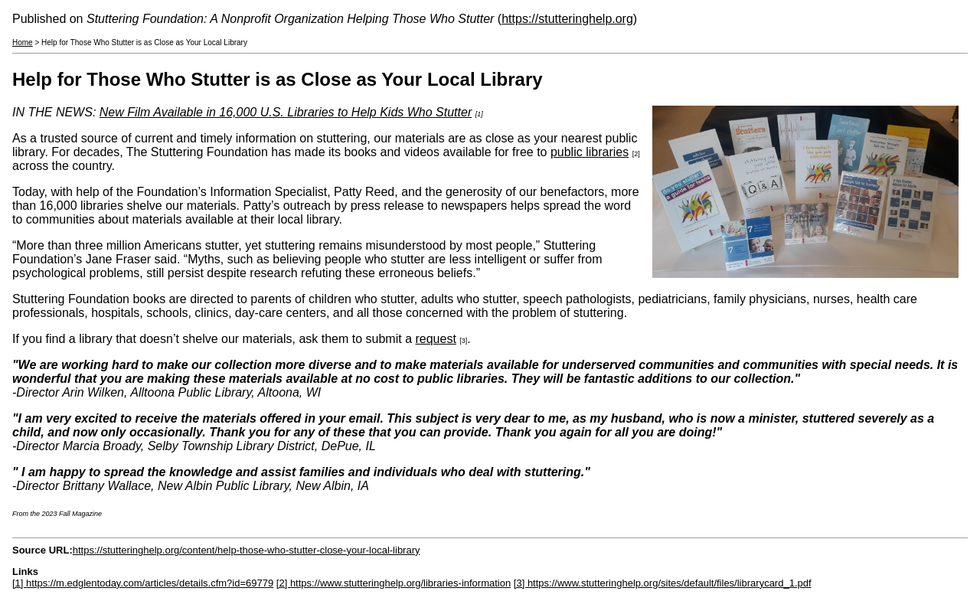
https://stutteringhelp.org (567, 18)
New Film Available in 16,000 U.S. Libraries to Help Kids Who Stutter (286, 112)
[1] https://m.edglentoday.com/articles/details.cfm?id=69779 (142, 583)
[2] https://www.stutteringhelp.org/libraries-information (393, 583)
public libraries (589, 151)
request (435, 338)
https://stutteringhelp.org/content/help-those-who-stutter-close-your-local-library (246, 550)
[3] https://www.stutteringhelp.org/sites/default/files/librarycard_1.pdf (663, 583)
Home (22, 42)
